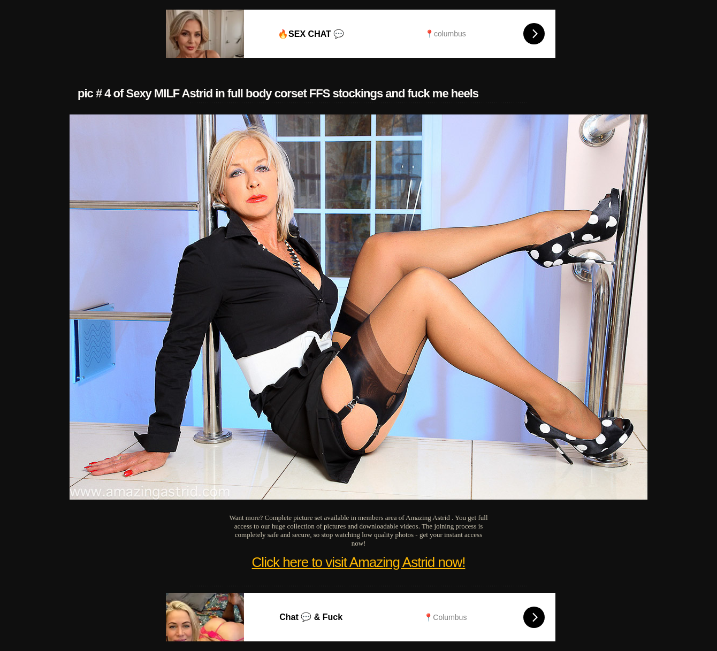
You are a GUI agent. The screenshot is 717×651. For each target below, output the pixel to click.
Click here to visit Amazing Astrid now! (359, 562)
